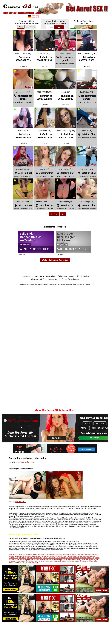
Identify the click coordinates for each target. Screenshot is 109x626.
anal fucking (34, 562)
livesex (29, 558)
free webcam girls (17, 556)
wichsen (23, 561)
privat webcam (67, 556)
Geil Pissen (68, 559)
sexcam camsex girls (87, 558)
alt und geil (94, 559)
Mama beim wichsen (32, 561)
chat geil (88, 559)
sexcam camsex (76, 558)
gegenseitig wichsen (60, 561)
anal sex (27, 562)
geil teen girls (60, 559)
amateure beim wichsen (46, 561)
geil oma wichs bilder (26, 462)
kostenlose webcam (89, 556)
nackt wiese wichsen (73, 561)
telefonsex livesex (36, 558)
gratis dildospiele (64, 554)
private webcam (36, 556)
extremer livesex (60, 558)
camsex (68, 558)
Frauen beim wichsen (86, 561)
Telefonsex (89, 554)
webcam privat (46, 556)
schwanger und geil (50, 559)
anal (23, 562)
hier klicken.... (20, 502)
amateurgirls (13, 554)
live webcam (22, 558)
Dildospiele (33, 554)
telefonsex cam (13, 558)
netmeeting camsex (30, 559)
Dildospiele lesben (43, 554)
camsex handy (19, 559)
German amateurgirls (23, 554)
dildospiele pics (54, 554)
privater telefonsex (56, 556)
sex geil (18, 561)
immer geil (12, 561)
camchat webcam (77, 556)
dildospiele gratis (75, 554)
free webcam (27, 556)
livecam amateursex (49, 558)
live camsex (40, 559)
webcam (83, 554)
